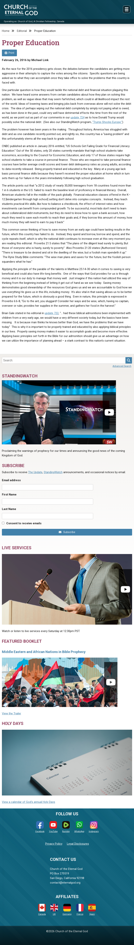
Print (9, 52)
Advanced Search (122, 366)
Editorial (22, 31)
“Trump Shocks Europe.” (107, 122)
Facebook (39, 827)
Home (6, 31)
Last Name (9, 509)
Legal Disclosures (78, 843)
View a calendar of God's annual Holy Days (28, 802)
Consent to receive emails (23, 523)
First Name (9, 494)
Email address (11, 480)
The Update (35, 472)
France (80, 909)
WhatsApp (79, 827)
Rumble (66, 827)
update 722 (52, 313)
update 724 (77, 117)
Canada (42, 909)
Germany (67, 909)
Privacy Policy (53, 843)
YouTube (53, 827)
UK (54, 909)
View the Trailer (11, 713)
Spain (92, 909)
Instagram (94, 827)
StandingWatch (53, 472)
